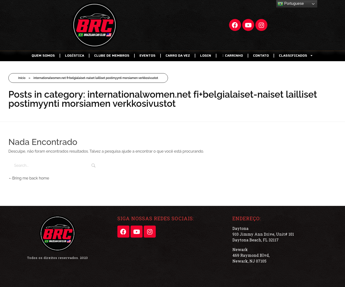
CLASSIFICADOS (296, 56)
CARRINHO (232, 56)
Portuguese (290, 4)
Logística (74, 56)
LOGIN (205, 56)
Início (21, 78)
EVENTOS (147, 56)
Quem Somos (43, 56)
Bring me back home (28, 178)
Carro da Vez (178, 56)
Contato (261, 56)
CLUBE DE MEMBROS (111, 56)
